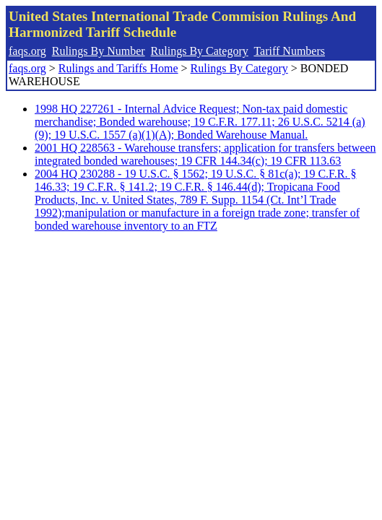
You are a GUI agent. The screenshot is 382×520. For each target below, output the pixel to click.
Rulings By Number (98, 51)
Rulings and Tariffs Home (118, 68)
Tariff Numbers (289, 51)
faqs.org (27, 51)
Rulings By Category (199, 51)
